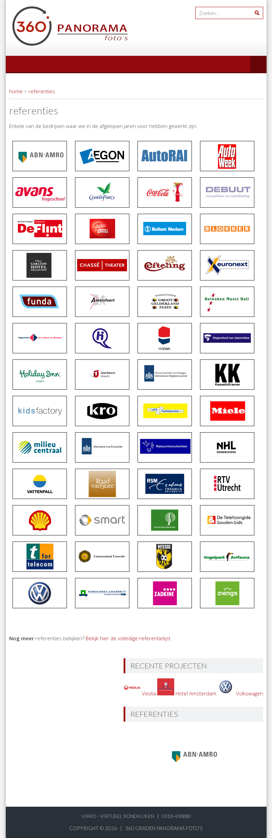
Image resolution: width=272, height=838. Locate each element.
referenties (42, 91)
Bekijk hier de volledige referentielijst (128, 638)
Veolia (140, 693)
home (16, 91)
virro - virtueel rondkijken (117, 816)
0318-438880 (176, 816)
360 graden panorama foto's (164, 828)
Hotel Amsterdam (187, 693)
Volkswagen (240, 693)
